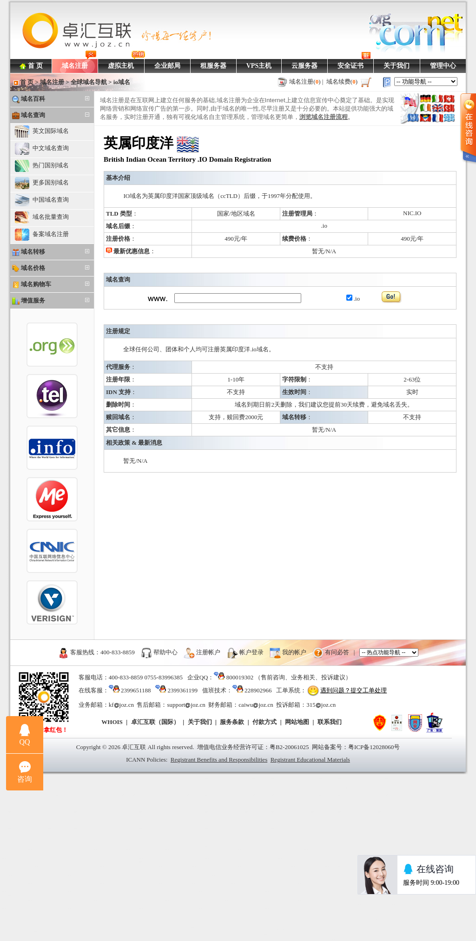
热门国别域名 (42, 166)
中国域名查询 (42, 200)
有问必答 (337, 652)
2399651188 (136, 690)
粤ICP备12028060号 (374, 747)
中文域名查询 (42, 149)
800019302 (240, 677)
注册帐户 (208, 652)
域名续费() (342, 81)
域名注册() (305, 81)
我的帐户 (294, 652)
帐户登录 (251, 652)
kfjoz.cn (121, 704)
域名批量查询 (42, 217)
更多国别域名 (42, 183)
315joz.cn (321, 704)
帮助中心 (165, 652)
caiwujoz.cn (255, 704)
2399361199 (182, 690)
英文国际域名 (42, 131)
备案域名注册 (42, 235)
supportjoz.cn (186, 704)
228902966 (258, 690)
